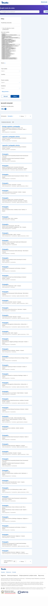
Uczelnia (3, 74)
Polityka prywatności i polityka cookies (28, 575)
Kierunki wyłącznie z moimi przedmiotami (8, 28)
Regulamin (3, 575)
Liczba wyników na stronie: (8, 561)
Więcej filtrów (5, 91)
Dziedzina (3, 86)
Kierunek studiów (5, 32)
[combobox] (10, 24)
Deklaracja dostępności (12, 575)
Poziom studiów (4, 80)
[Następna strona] (30, 116)
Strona (22, 116)
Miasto (2, 63)
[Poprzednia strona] (20, 116)
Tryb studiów (4, 68)
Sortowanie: (4, 116)
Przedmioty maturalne (6, 22)
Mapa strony (41, 575)
